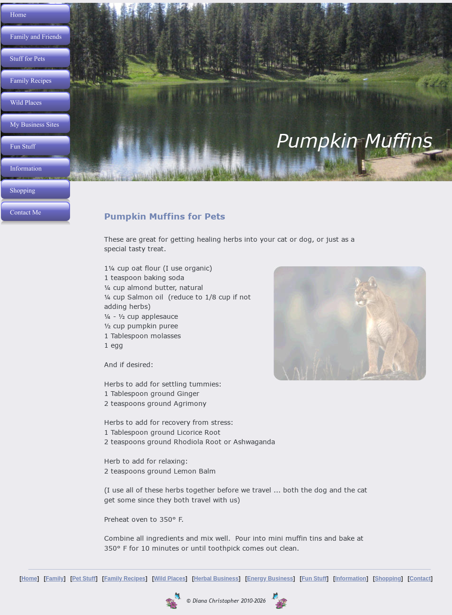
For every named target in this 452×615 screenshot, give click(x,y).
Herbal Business (216, 578)
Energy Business (270, 578)
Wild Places (170, 578)
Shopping (388, 578)
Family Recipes (124, 578)
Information (350, 578)
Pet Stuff (84, 578)
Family (55, 578)
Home (29, 578)
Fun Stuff (314, 578)
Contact (420, 578)
